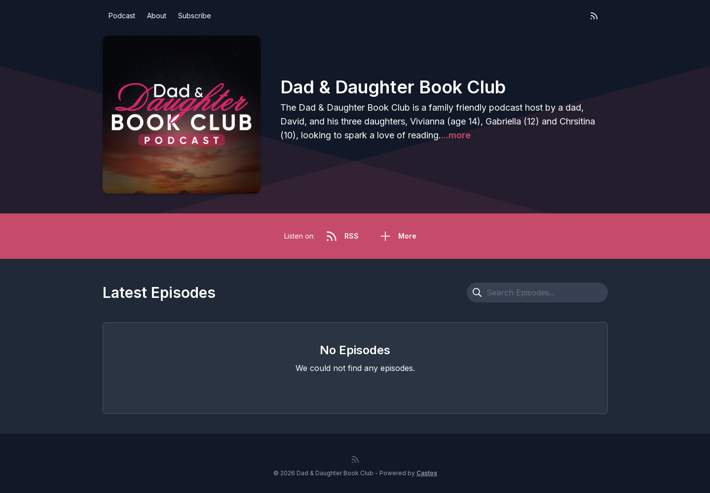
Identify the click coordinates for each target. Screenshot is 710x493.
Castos (426, 473)
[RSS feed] (594, 16)
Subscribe (194, 15)
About (156, 15)
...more (456, 135)
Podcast (122, 15)
